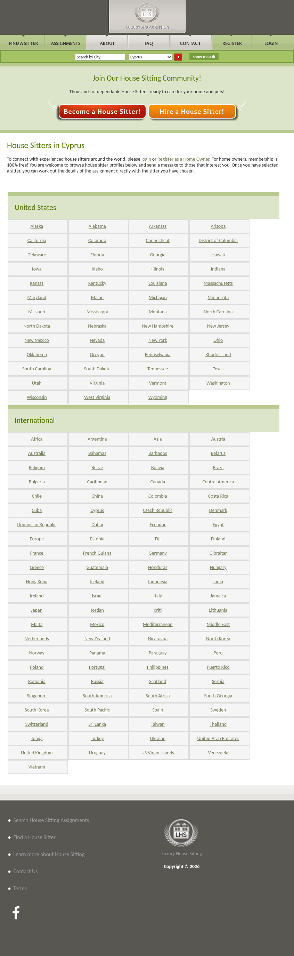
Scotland (157, 681)
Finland (218, 539)
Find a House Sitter (34, 837)
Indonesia (157, 582)
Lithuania (218, 610)
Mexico (97, 624)
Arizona (218, 226)
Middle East (218, 624)
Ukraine (157, 738)
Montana (158, 312)
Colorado (97, 240)
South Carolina (36, 369)
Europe (37, 539)
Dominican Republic (36, 525)
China (97, 496)
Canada (157, 482)
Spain (157, 710)
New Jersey (218, 326)
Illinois (158, 269)
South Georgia (218, 696)
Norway (36, 653)
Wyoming (157, 397)
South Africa (158, 696)
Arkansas (157, 226)
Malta (36, 624)
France (36, 553)
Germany (158, 553)
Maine (97, 297)
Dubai (97, 525)
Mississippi (97, 312)
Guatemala (97, 567)
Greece (37, 567)
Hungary (218, 567)
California (36, 240)
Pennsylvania (158, 355)
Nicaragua (158, 639)
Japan (37, 610)
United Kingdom (37, 753)
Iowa (36, 269)
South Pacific (97, 710)
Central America (218, 482)
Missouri (36, 312)
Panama (97, 653)
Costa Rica (218, 496)
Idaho (97, 269)
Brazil (218, 468)
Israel (97, 596)
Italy (158, 596)
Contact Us (25, 871)
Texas (218, 369)
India (218, 582)
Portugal (97, 667)
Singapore (37, 696)
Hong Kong (37, 582)
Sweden (218, 710)
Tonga (36, 738)
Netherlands (37, 639)
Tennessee (157, 369)
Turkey (97, 738)
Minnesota (218, 297)
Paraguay (158, 653)
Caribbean (97, 482)
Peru (218, 653)
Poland (36, 667)
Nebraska (97, 326)
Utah (37, 383)
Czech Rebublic (157, 510)
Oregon (97, 355)
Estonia (97, 539)
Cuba (37, 510)
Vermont (157, 383)
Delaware (36, 255)
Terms (20, 888)
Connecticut (158, 240)
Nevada (97, 340)
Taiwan (158, 724)
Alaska (37, 226)
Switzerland (36, 724)
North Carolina (218, 312)
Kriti (158, 610)
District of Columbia (218, 240)
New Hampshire (157, 326)
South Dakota (97, 369)
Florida (97, 255)
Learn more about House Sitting (48, 854)
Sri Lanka (97, 724)
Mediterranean (158, 624)
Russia (97, 681)
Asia (158, 439)
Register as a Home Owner (183, 159)
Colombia (157, 496)
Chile (37, 496)
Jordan (97, 610)
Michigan (158, 297)
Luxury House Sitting (182, 854)
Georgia (157, 255)
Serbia (218, 681)
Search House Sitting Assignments (51, 820)
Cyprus (97, 510)
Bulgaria (37, 482)
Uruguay (97, 753)
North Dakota (37, 326)
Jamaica (218, 596)
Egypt (218, 525)
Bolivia (157, 468)
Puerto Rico (218, 667)
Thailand (218, 724)
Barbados (157, 453)
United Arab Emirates (218, 738)
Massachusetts (218, 283)
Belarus (218, 453)
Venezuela (218, 753)
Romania (37, 681)
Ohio (218, 340)
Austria (218, 439)
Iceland (97, 582)
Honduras (157, 567)
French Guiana (97, 553)
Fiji (158, 539)
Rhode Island (218, 355)
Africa (36, 439)
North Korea (218, 639)
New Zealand (97, 639)
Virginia (97, 383)
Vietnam (36, 767)
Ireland (37, 596)
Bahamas (97, 453)
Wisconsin (37, 397)
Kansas (36, 283)
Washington (218, 383)
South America (97, 696)
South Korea (37, 710)
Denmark (218, 510)
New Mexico (37, 340)
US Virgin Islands (157, 753)
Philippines (158, 667)
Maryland (37, 297)
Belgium (37, 468)
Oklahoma (37, 355)
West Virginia (97, 397)
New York (157, 340)
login (146, 159)
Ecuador (158, 525)
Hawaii (218, 255)
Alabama (97, 226)
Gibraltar (218, 553)
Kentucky (97, 283)
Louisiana (157, 283)
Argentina (97, 439)
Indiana (218, 269)
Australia (37, 453)
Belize (97, 468)
